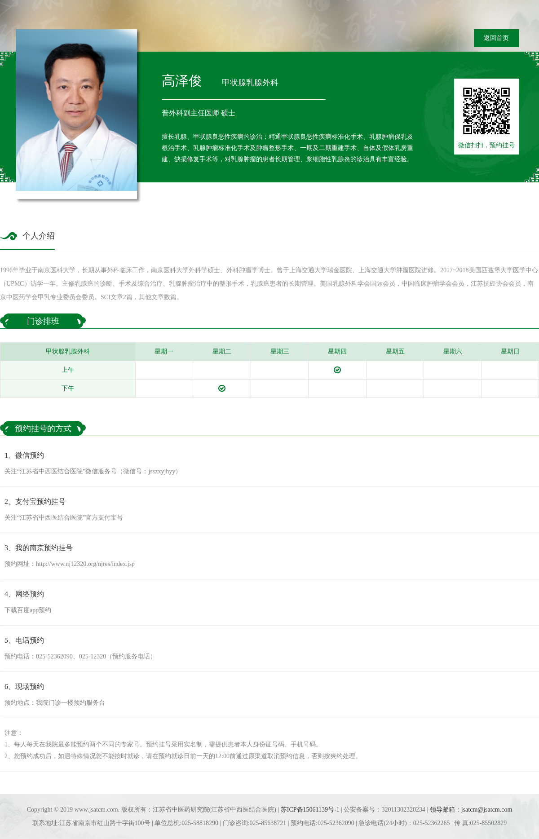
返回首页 (496, 38)
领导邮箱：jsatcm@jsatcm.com (471, 809)
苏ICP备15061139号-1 (310, 809)
